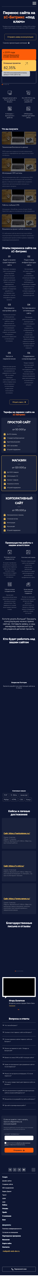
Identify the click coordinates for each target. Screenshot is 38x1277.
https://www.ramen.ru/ (19, 899)
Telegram (12, 1006)
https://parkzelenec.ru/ (19, 833)
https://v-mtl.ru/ (16, 866)
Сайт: (6, 833)
